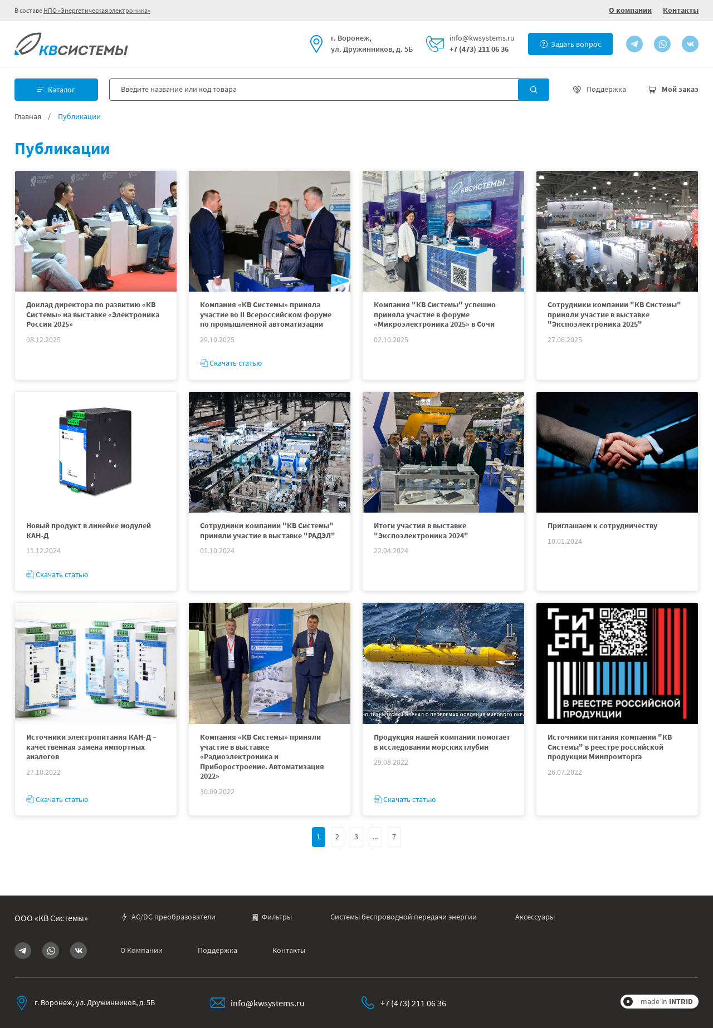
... (375, 837)
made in (667, 1001)
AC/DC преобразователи (168, 917)
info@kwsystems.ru (482, 38)
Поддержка (217, 950)
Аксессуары (535, 917)
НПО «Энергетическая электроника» (96, 10)
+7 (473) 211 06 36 (479, 49)
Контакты (681, 10)
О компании (630, 10)
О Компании (141, 950)
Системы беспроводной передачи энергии (403, 917)
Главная (27, 116)
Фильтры (271, 917)
